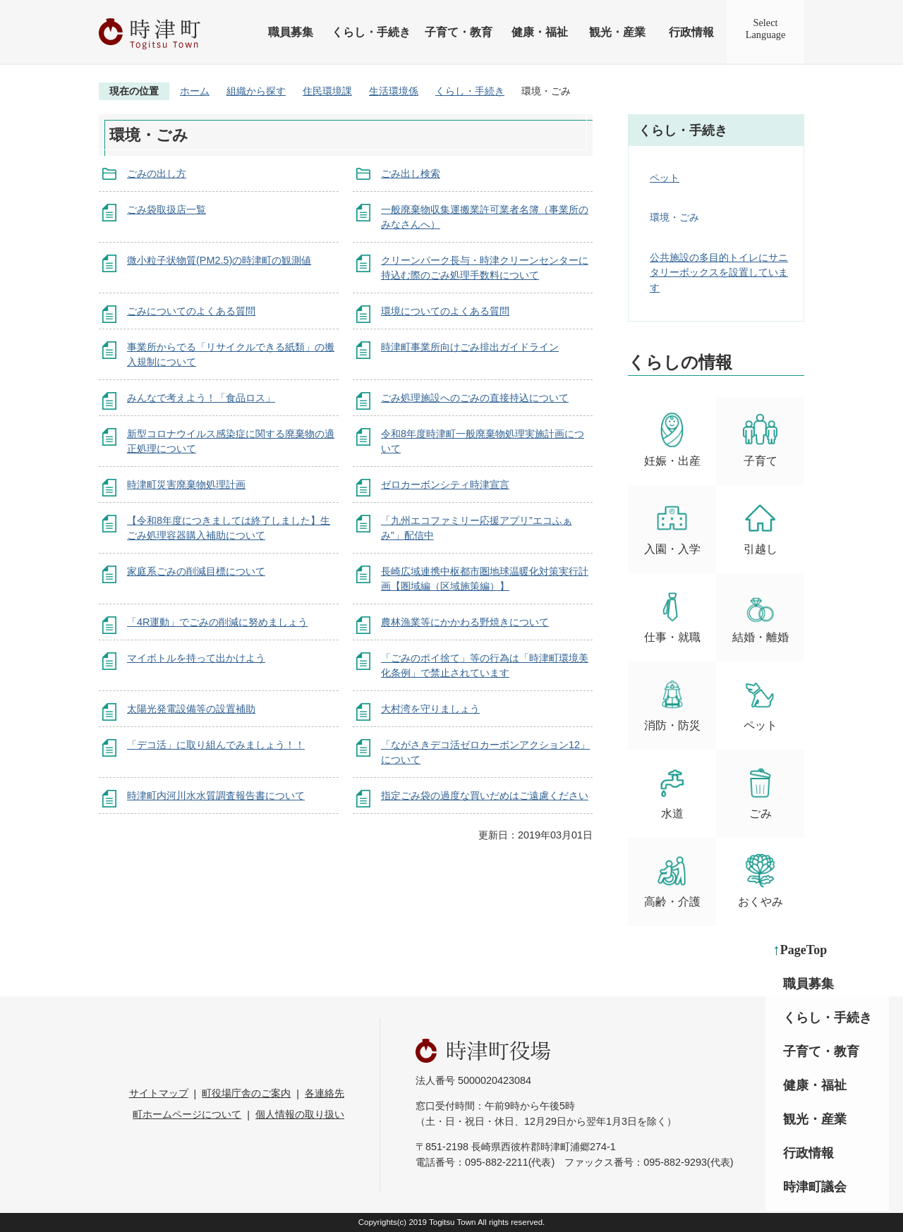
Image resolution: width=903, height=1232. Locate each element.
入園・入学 (672, 528)
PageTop (803, 950)
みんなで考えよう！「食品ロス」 (201, 397)
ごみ (760, 792)
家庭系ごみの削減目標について (196, 571)
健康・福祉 (539, 32)
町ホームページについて (187, 1114)
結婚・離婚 (760, 616)
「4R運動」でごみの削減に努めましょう (217, 622)
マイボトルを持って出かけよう (196, 658)
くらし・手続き (371, 32)
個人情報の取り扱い (299, 1114)
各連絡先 (324, 1093)
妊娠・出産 (672, 440)
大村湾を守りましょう (430, 708)
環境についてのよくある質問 (445, 311)
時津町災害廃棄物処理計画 (186, 484)
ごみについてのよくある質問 (191, 311)
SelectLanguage (766, 28)
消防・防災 (672, 704)
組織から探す (256, 91)
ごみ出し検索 (410, 173)
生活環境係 (393, 91)
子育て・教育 (458, 32)
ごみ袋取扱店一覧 (166, 209)
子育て (760, 440)
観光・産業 (617, 32)
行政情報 (691, 32)
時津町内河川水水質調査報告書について (216, 795)
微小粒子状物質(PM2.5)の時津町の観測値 (219, 260)
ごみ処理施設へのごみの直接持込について (475, 397)
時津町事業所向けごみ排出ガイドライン (470, 347)
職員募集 (290, 32)
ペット (664, 177)
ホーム (195, 91)
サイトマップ (158, 1093)
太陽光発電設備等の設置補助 (191, 708)
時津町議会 (815, 1187)
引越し (760, 528)
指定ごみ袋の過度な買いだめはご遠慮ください (484, 795)
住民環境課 (327, 91)
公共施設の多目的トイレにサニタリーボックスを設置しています (719, 272)
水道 (672, 792)
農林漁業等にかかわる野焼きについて (465, 622)
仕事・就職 (672, 616)
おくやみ (760, 880)
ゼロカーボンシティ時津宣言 (445, 484)
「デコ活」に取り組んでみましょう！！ (216, 744)
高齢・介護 (672, 880)
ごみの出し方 (156, 173)
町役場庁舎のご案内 (246, 1093)
